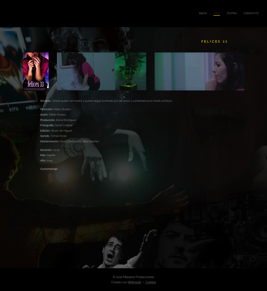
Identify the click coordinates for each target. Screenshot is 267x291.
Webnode (134, 282)
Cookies (150, 282)
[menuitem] (240, 13)
